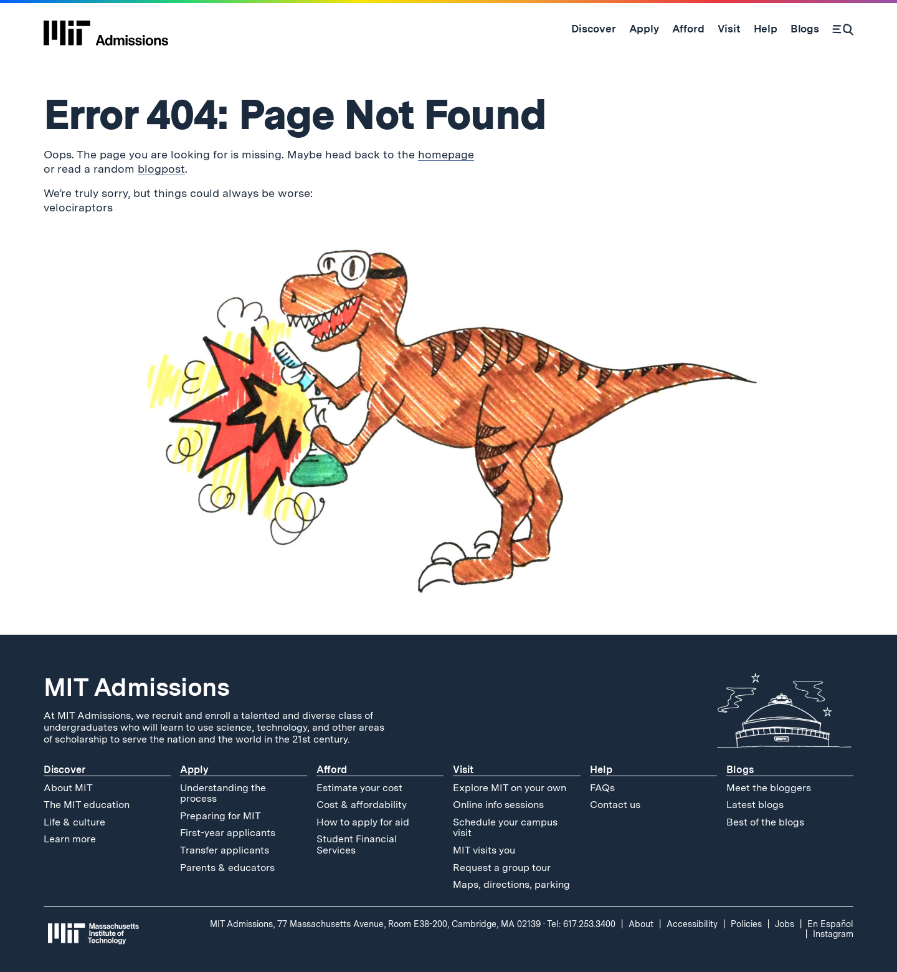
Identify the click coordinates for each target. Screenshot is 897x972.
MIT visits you (484, 850)
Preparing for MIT (220, 816)
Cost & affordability (361, 805)
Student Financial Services (356, 844)
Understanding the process (223, 793)
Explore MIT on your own (509, 788)
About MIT (68, 788)
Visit (463, 770)
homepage (446, 154)
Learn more (70, 839)
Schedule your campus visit (505, 827)
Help (601, 770)
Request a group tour (502, 867)
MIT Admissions (136, 687)
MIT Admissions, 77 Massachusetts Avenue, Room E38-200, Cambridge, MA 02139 (375, 924)
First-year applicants (227, 833)
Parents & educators (227, 867)
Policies (746, 924)
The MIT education (87, 805)
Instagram (833, 934)
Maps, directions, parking (511, 884)
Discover (64, 770)
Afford (331, 770)
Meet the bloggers (768, 788)
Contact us (615, 805)
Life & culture (74, 822)
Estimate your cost (359, 788)
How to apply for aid (362, 822)
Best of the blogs (765, 822)
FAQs (602, 788)
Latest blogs (755, 805)
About (641, 924)
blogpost (161, 168)
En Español (830, 924)
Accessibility (692, 924)
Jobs (784, 924)
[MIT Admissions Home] (106, 29)
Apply (194, 770)
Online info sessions (498, 805)
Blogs (740, 770)
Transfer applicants (224, 850)
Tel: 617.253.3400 (581, 924)
